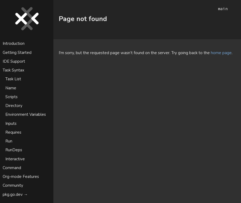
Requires (13, 132)
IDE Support (14, 61)
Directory (13, 105)
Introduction (14, 43)
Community (13, 185)
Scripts (11, 96)
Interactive (15, 159)
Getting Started (17, 52)
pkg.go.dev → (15, 194)
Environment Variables (25, 114)
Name (10, 88)
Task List (13, 79)
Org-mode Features (21, 176)
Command (12, 167)
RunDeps (13, 150)
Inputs (11, 123)
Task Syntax (13, 70)
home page (221, 52)
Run (8, 141)
